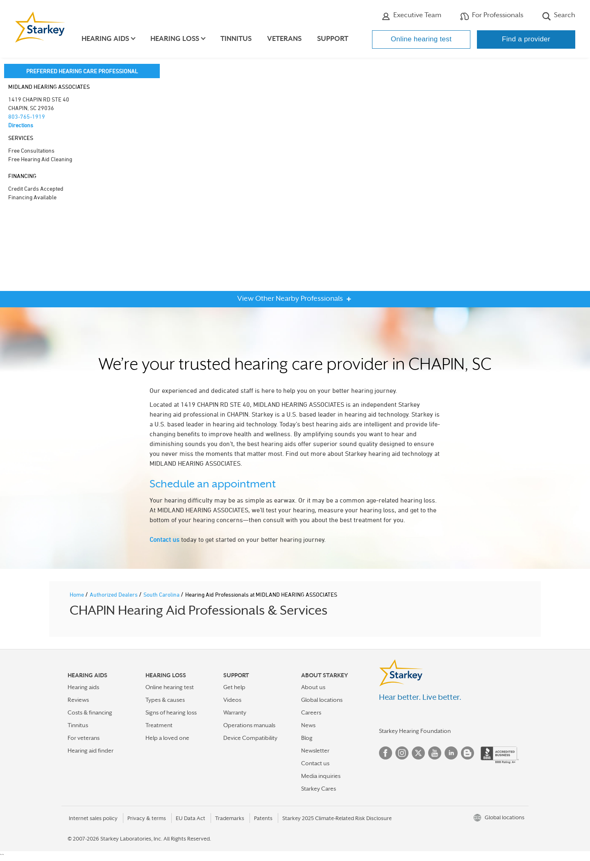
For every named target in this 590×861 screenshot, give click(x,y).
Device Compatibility (250, 738)
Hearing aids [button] (107, 39)
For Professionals (491, 16)
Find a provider (526, 39)
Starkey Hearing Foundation (415, 731)
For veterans (84, 738)
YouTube (434, 753)
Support (334, 39)
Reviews (78, 699)
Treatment (158, 725)
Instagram (401, 753)
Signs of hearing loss (171, 712)
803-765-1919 (26, 116)
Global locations (322, 699)
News (308, 725)
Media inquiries (320, 776)
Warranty (234, 712)
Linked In (451, 753)
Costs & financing (90, 712)
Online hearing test (421, 39)
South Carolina (162, 594)
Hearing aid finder (90, 750)
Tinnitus (237, 39)
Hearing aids (83, 687)
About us (313, 687)
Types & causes (165, 699)
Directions (20, 125)
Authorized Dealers (114, 594)
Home (77, 594)
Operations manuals (249, 725)
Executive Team (411, 16)
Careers (311, 712)
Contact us (164, 539)
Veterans (286, 39)
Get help (234, 687)
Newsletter (315, 750)
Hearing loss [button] (176, 39)
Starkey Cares (318, 788)
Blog (307, 738)
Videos (232, 699)
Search (558, 16)
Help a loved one (167, 738)
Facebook (385, 753)
